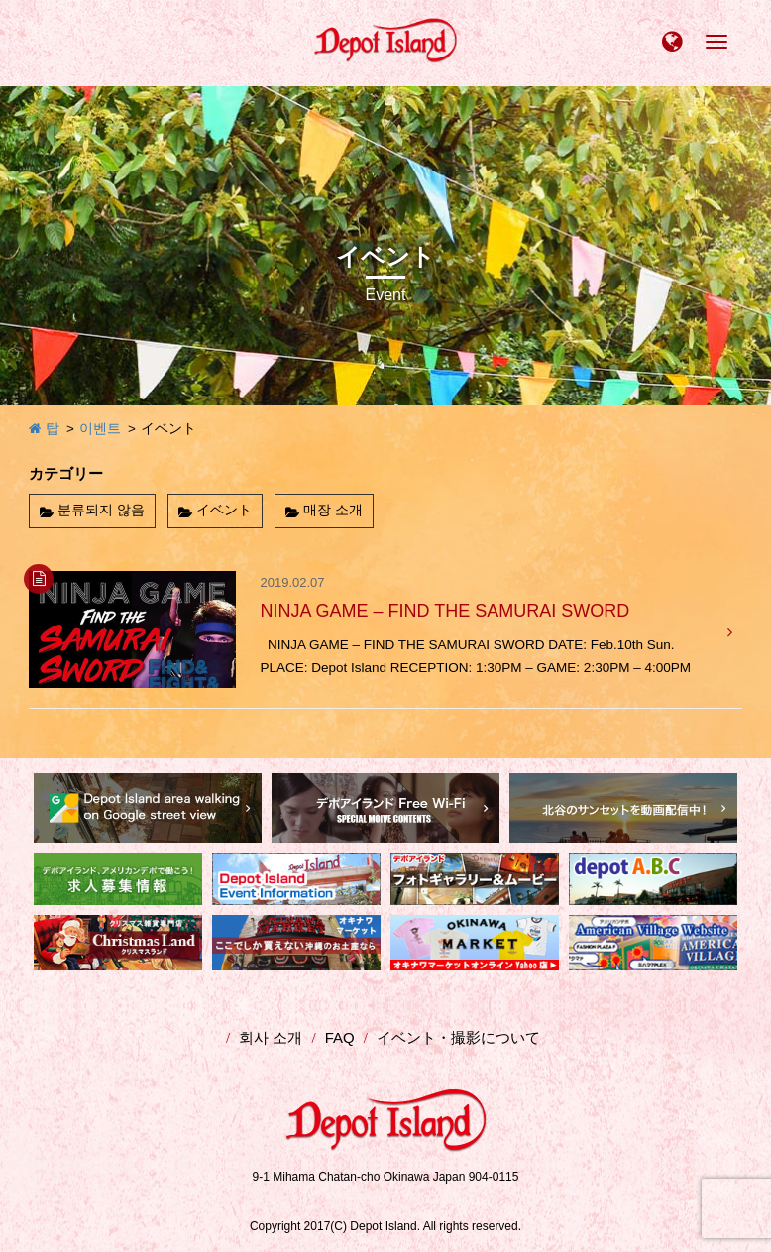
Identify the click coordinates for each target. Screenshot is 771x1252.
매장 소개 (333, 510)
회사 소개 (270, 1037)
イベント (224, 510)
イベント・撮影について (458, 1037)
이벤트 (100, 428)
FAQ (340, 1037)
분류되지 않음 (101, 510)
